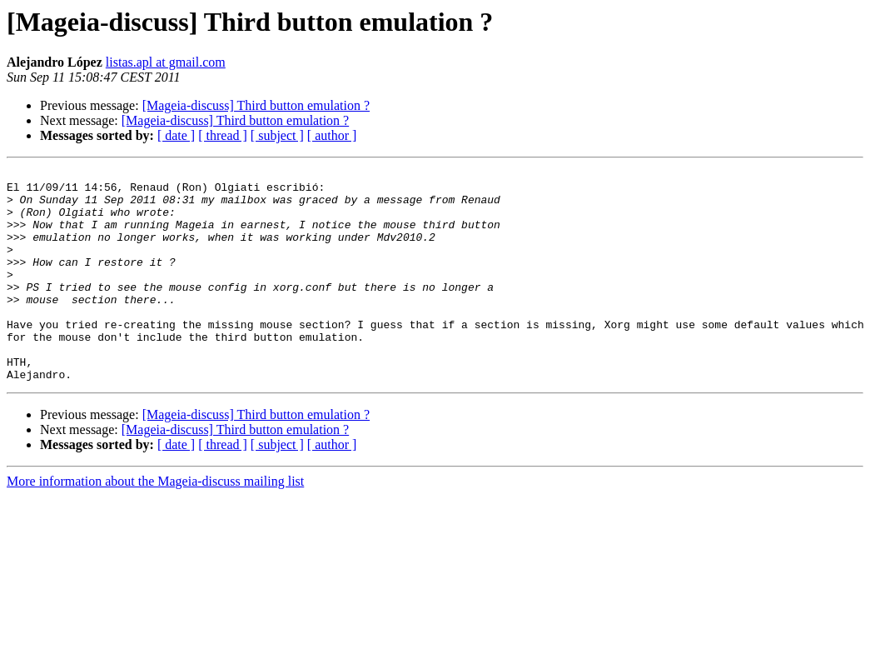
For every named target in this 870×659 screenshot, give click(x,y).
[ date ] (176, 135)
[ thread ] (222, 135)
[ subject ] (277, 135)
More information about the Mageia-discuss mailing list (155, 524)
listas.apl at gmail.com (166, 62)
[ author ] (332, 135)
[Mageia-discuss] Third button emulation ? (256, 105)
